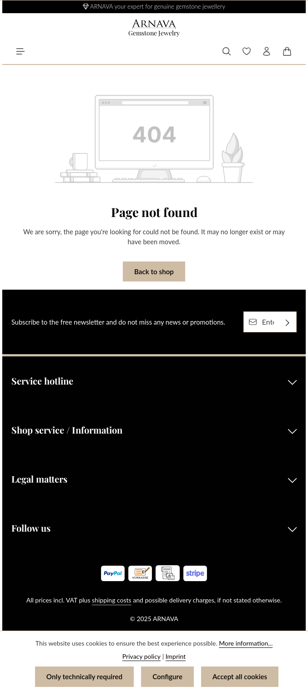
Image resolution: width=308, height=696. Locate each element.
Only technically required (84, 676)
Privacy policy (141, 656)
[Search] (226, 51)
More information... (246, 643)
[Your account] (267, 51)
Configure (167, 676)
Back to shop (154, 271)
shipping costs (111, 600)
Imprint (176, 656)
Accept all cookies (239, 676)
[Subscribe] (288, 321)
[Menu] (20, 51)
